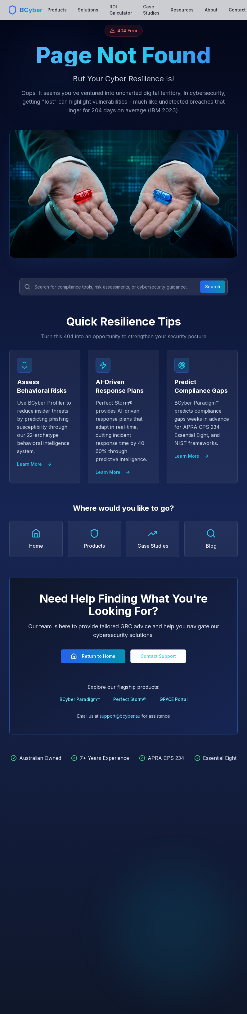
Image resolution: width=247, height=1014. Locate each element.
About (211, 9)
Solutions (88, 9)
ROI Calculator (121, 10)
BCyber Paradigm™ (80, 699)
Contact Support (158, 656)
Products (57, 9)
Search (212, 286)
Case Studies (151, 10)
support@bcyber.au (120, 716)
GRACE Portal (173, 699)
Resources (182, 9)
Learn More (34, 464)
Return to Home (93, 656)
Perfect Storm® (129, 699)
